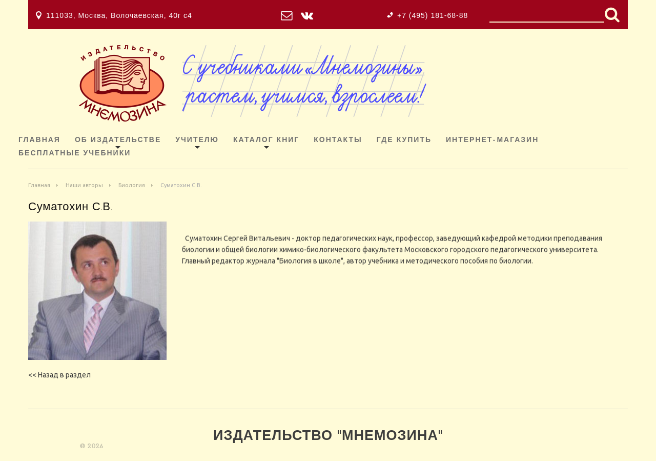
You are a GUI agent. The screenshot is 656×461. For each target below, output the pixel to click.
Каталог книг (266, 140)
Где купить (404, 140)
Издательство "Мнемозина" (328, 437)
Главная (39, 140)
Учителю (197, 140)
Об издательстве (118, 140)
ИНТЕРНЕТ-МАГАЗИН (492, 140)
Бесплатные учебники (74, 153)
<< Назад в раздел (59, 375)
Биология (131, 185)
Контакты (338, 140)
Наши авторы (84, 185)
